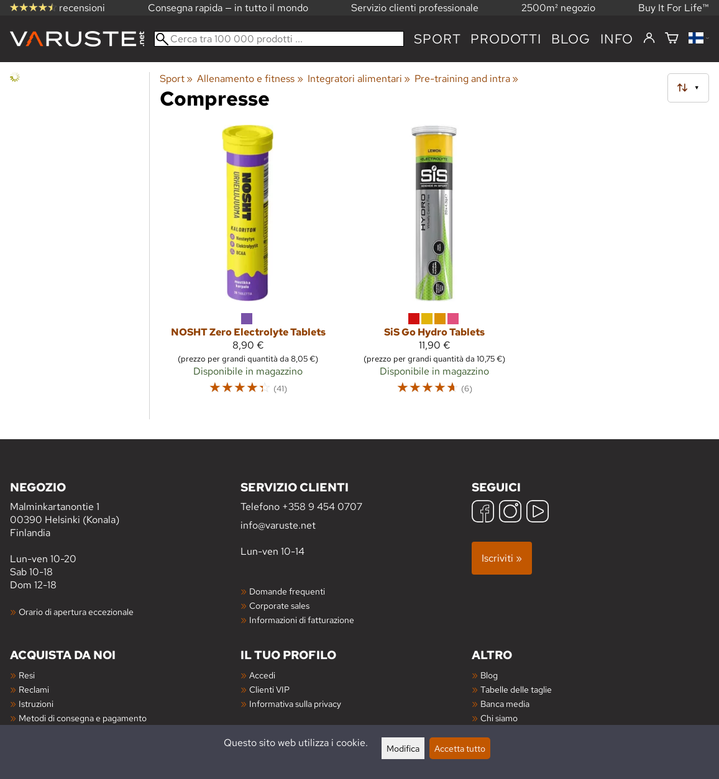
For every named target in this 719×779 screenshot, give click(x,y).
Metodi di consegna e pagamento (83, 718)
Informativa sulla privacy (295, 703)
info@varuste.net (278, 525)
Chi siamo (499, 718)
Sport (437, 38)
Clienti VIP (269, 689)
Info (616, 38)
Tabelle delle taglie (516, 689)
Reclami (34, 689)
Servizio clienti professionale (415, 7)
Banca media (504, 703)
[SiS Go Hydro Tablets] (434, 265)
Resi (27, 675)
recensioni (57, 7)
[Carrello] (672, 39)
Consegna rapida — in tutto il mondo (228, 7)
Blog (489, 675)
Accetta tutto (459, 748)
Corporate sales (279, 605)
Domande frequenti (287, 591)
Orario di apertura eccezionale (76, 611)
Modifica (403, 748)
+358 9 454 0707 (322, 506)
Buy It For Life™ (673, 7)
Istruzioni (36, 703)
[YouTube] (537, 513)
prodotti (505, 38)
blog (570, 38)
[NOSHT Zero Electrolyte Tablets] (248, 265)
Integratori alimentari (359, 78)
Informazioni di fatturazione (301, 620)
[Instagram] (510, 513)
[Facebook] (483, 513)
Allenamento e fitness (250, 78)
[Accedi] (649, 38)
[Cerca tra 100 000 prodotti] (279, 39)
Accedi (262, 675)
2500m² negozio (558, 7)
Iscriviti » (502, 558)
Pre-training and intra (466, 78)
